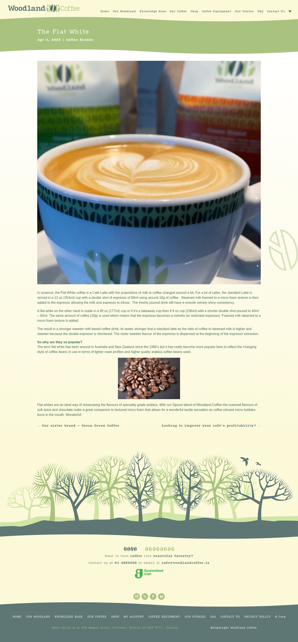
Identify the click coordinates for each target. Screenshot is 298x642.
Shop (194, 11)
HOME (17, 616)
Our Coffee (178, 11)
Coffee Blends (79, 40)
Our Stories (244, 11)
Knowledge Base (152, 11)
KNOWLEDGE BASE (69, 616)
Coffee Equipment (216, 11)
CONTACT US (230, 616)
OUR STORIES (195, 616)
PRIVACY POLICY (257, 616)
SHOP (115, 616)
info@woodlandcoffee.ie (185, 563)
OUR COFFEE (97, 616)
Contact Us (276, 11)
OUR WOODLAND (38, 616)
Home (104, 11)
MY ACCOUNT (134, 616)
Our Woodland (124, 11)
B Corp (280, 616)
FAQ (260, 11)
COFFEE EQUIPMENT (164, 616)
